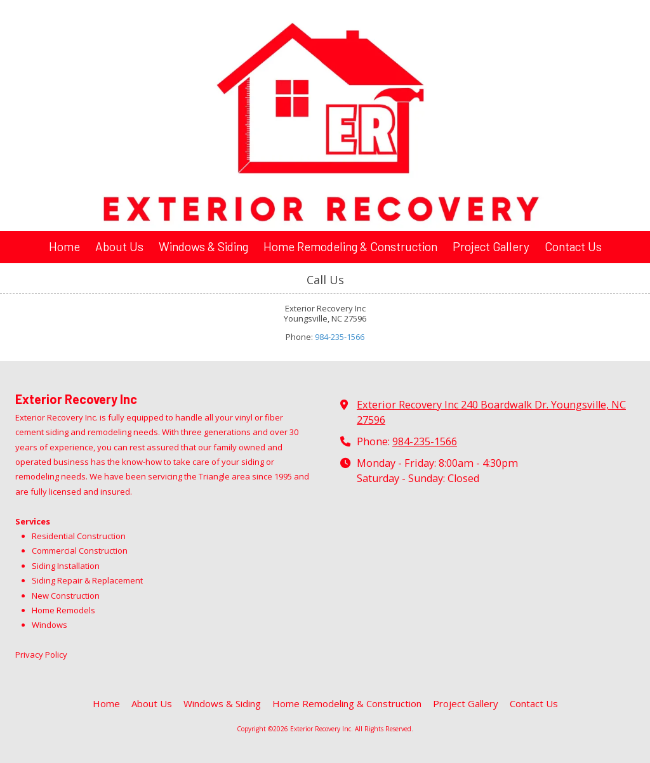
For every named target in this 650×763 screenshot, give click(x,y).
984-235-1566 (339, 336)
